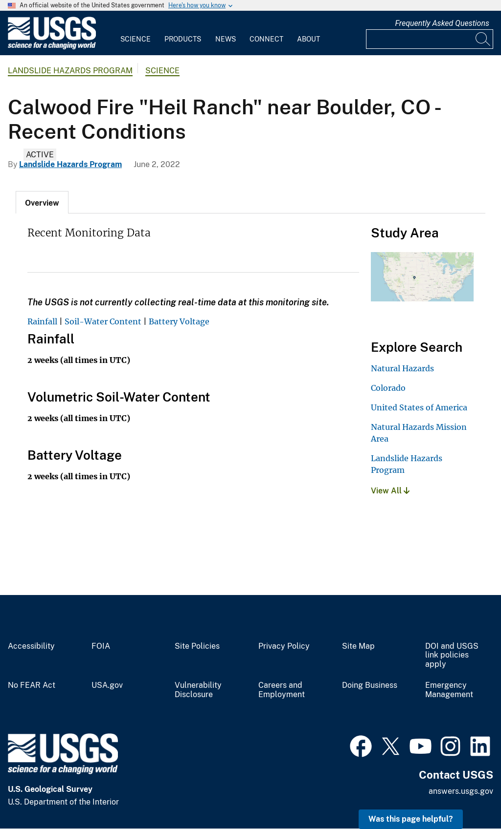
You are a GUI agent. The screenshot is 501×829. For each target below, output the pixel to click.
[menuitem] (136, 33)
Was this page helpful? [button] (410, 819)
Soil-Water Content (103, 321)
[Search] (483, 39)
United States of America (419, 407)
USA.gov (107, 685)
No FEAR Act (31, 685)
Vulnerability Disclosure (198, 690)
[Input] (429, 39)
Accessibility (31, 646)
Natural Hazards (402, 368)
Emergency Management (449, 690)
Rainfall (42, 321)
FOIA (100, 646)
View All (390, 490)
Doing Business (369, 685)
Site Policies (197, 646)
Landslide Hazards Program (70, 70)
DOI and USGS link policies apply (451, 655)
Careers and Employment (281, 690)
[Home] (52, 47)
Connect (266, 39)
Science (135, 39)
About (308, 39)
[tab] (42, 202)
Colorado (388, 388)
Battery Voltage (179, 321)
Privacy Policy (284, 646)
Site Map (358, 646)
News (225, 39)
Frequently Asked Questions (442, 23)
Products (182, 39)
